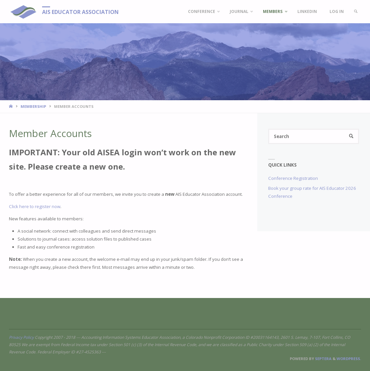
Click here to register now (34, 206)
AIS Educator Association (80, 12)
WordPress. (349, 358)
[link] (355, 11)
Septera (323, 358)
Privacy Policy (21, 337)
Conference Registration (293, 178)
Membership (33, 106)
